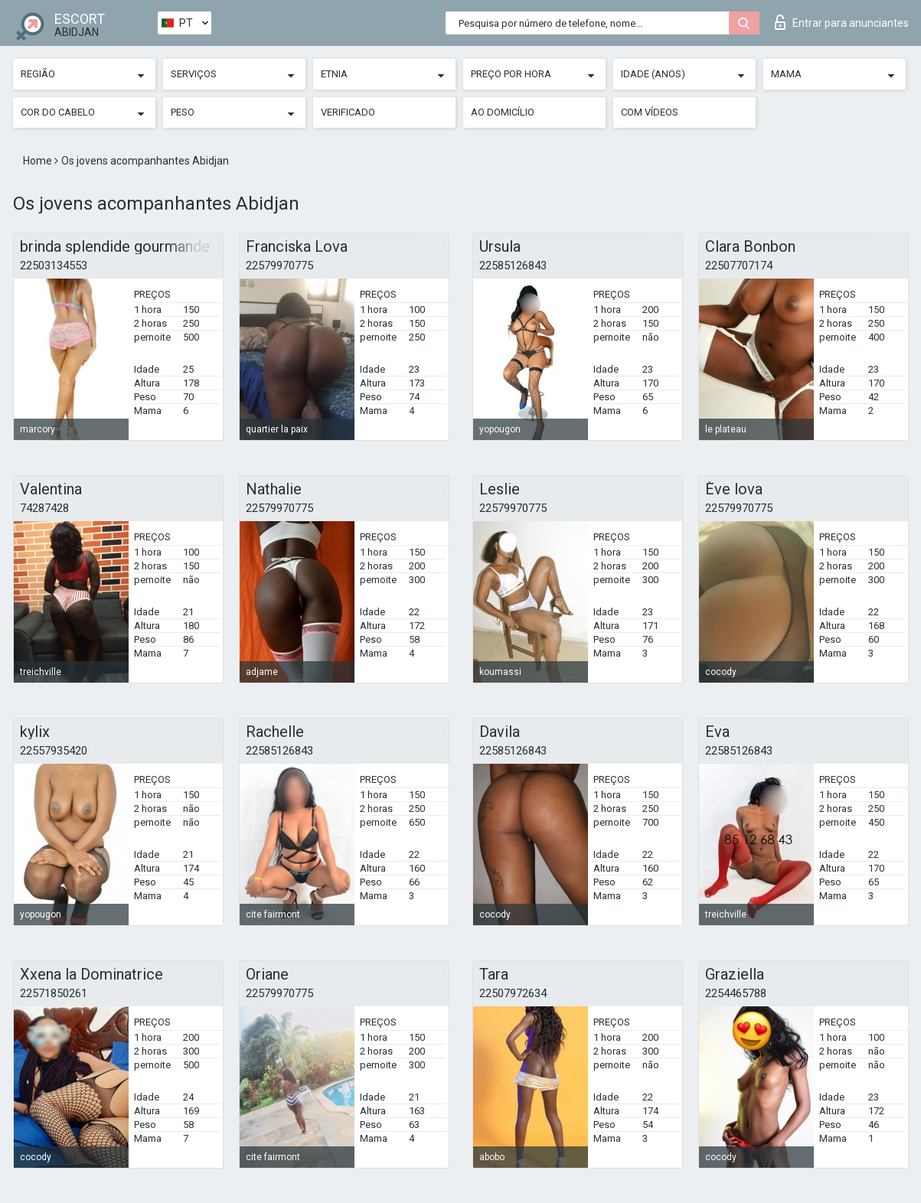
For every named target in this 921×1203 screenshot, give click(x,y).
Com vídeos (649, 112)
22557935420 (53, 751)
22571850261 (53, 993)
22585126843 (513, 265)
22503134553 (53, 265)
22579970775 (279, 265)
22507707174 (738, 265)
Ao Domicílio (502, 112)
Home (38, 161)
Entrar (842, 22)
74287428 (44, 508)
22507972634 (513, 993)
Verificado (348, 112)
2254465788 (735, 993)
